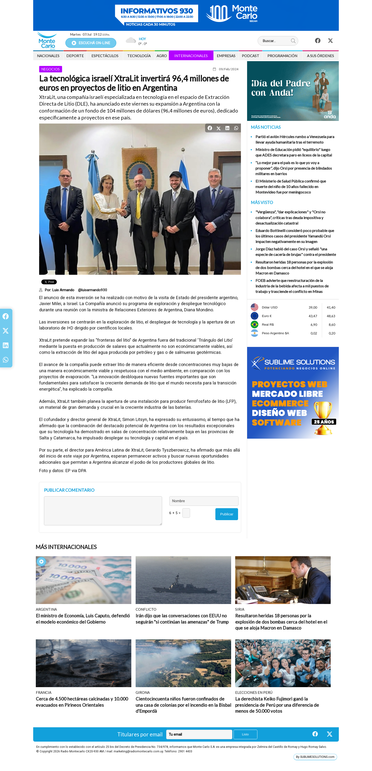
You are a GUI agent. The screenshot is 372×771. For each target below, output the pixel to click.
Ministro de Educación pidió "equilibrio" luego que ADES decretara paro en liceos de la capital (293, 152)
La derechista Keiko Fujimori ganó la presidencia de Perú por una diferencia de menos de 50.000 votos (277, 705)
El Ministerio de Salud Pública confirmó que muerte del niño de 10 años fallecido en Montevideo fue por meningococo (290, 186)
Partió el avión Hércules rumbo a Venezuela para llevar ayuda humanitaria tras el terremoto (294, 139)
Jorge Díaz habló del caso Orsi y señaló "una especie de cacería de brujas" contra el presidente (295, 252)
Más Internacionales (66, 547)
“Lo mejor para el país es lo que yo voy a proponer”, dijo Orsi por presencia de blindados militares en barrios (293, 168)
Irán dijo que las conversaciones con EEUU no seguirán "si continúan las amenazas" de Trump (182, 619)
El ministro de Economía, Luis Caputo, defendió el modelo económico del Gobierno (83, 619)
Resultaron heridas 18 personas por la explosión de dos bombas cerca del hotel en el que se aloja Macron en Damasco (294, 267)
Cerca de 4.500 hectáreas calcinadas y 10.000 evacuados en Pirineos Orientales (82, 702)
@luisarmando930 (92, 290)
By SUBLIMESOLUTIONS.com (315, 757)
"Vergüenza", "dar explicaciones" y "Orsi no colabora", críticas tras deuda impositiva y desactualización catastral (290, 217)
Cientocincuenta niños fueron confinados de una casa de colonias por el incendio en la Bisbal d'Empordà (183, 705)
